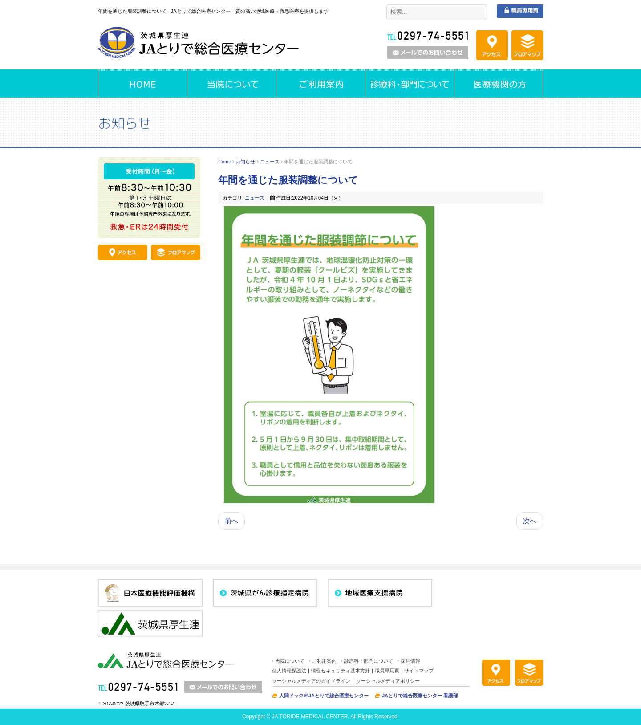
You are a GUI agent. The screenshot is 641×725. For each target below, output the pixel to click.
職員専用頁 (387, 670)
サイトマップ (419, 670)
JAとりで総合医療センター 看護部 (420, 695)
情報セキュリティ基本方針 (340, 670)
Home (224, 161)
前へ (231, 521)
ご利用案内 (324, 661)
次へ (529, 521)
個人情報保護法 (289, 670)
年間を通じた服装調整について (288, 180)
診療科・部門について (368, 661)
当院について (289, 661)
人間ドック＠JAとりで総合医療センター (324, 695)
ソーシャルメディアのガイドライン (311, 681)
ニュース (270, 161)
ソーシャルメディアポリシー (388, 681)
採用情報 (410, 661)
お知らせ (245, 161)
